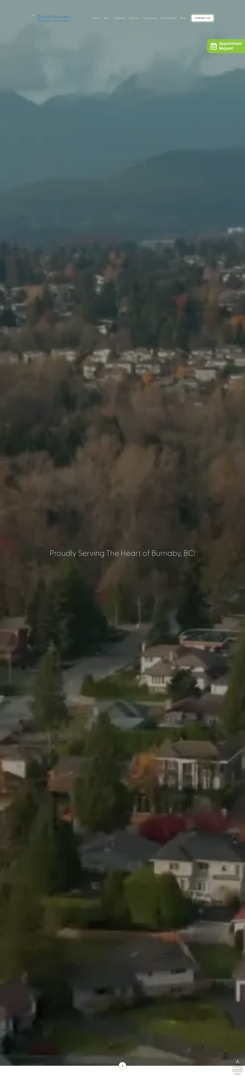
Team (107, 17)
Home (96, 17)
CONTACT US (202, 18)
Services (134, 17)
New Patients (168, 17)
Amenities (119, 17)
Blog (182, 17)
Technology (150, 17)
